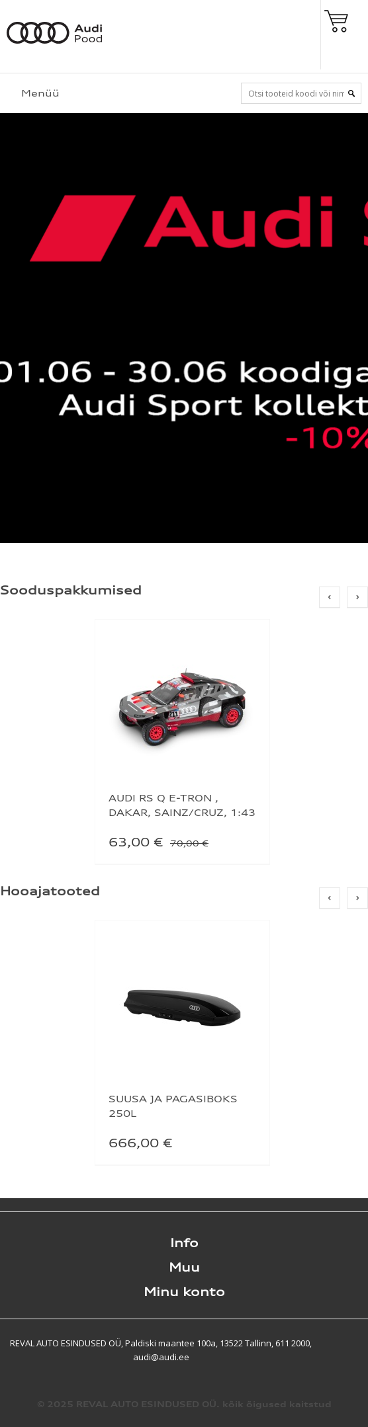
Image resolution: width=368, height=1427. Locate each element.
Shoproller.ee (345, 1343)
